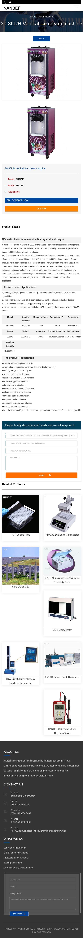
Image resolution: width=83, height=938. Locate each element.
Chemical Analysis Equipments (19, 868)
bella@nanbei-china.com (23, 796)
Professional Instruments (16, 858)
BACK (41, 38)
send (41, 475)
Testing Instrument (13, 863)
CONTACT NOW (20, 200)
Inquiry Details (16, 893)
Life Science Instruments (16, 853)
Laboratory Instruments (15, 848)
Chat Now (41, 209)
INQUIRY (17, 914)
